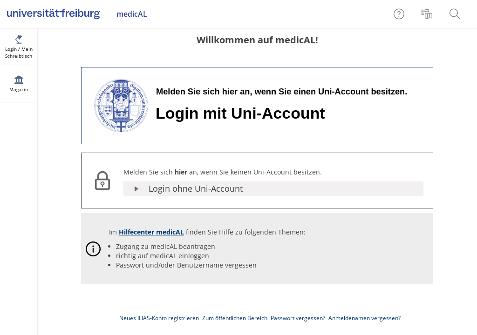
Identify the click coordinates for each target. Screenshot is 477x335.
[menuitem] (428, 14)
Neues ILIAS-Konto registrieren (159, 318)
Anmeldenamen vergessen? (364, 318)
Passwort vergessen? (298, 318)
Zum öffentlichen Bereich (234, 318)
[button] (273, 188)
